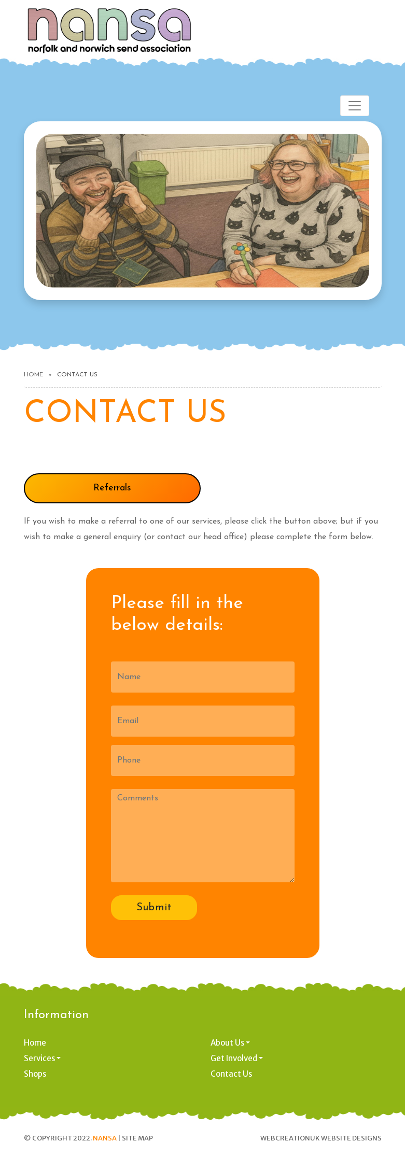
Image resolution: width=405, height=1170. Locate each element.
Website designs (351, 1138)
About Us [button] (227, 1043)
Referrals (112, 488)
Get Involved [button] (234, 1058)
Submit (154, 908)
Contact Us (231, 1074)
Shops (35, 1074)
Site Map (137, 1138)
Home (33, 375)
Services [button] (39, 1058)
